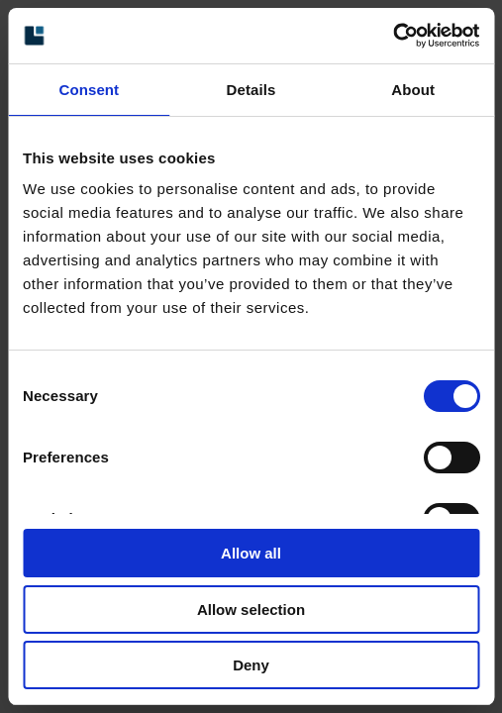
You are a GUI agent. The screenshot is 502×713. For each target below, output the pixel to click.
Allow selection (251, 609)
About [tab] (413, 89)
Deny (251, 665)
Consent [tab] (88, 89)
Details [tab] (251, 89)
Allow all (251, 553)
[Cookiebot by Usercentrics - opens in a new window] (392, 36)
